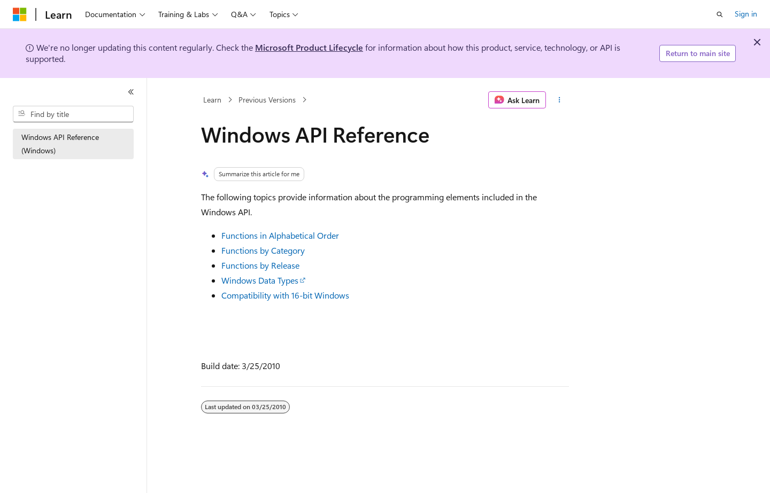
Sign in (746, 14)
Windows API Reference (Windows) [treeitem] (60, 143)
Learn (212, 100)
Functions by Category (263, 250)
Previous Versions (267, 100)
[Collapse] (131, 91)
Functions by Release (260, 265)
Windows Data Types (259, 280)
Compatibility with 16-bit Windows (285, 295)
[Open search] (719, 14)
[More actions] (559, 99)
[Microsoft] (20, 14)
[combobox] (73, 114)
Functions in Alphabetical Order (280, 235)
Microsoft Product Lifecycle (309, 47)
